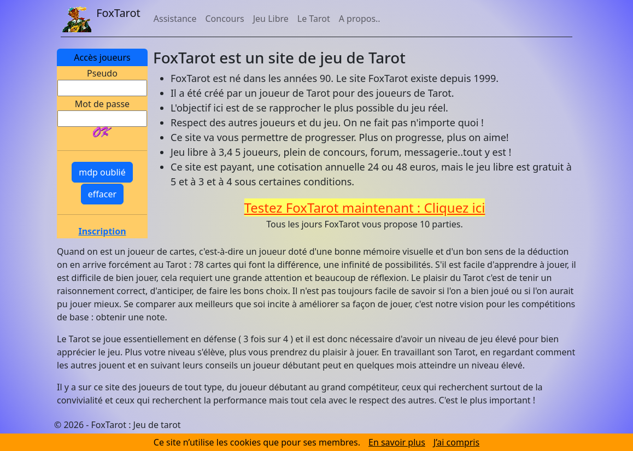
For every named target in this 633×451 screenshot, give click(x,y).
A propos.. (359, 19)
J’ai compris (456, 442)
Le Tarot (313, 19)
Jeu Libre (271, 19)
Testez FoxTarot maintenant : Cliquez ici (364, 207)
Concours (224, 19)
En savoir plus (396, 442)
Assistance (175, 19)
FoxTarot (100, 14)
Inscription (102, 231)
